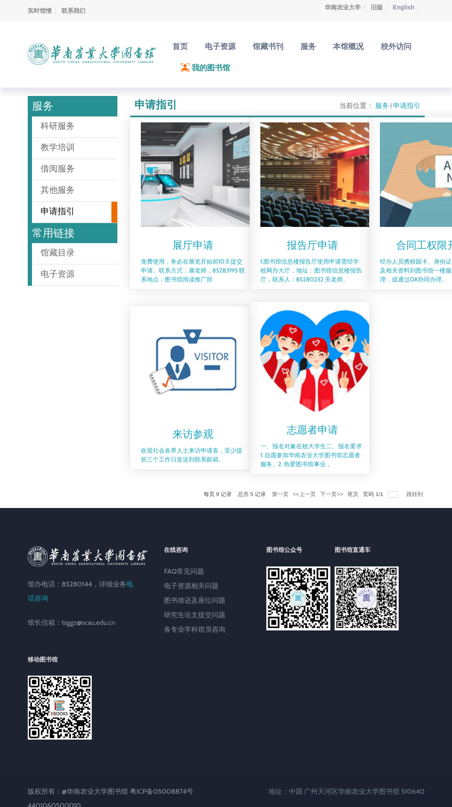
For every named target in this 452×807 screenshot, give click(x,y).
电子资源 (58, 274)
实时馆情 (40, 10)
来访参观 (192, 434)
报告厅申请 (312, 245)
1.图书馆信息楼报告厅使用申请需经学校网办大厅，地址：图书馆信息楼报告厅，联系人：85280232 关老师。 (311, 270)
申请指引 (406, 106)
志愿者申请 (312, 430)
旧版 (377, 7)
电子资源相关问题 (191, 586)
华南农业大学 (343, 7)
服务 (382, 106)
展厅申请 (192, 245)
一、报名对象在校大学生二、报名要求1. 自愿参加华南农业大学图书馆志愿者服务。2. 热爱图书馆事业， (311, 455)
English (403, 7)
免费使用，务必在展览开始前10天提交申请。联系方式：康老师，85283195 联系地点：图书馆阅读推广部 (193, 270)
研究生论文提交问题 (194, 615)
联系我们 (73, 10)
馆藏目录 (58, 252)
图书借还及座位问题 (194, 600)
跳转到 (415, 494)
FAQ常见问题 (184, 571)
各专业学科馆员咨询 (194, 629)
